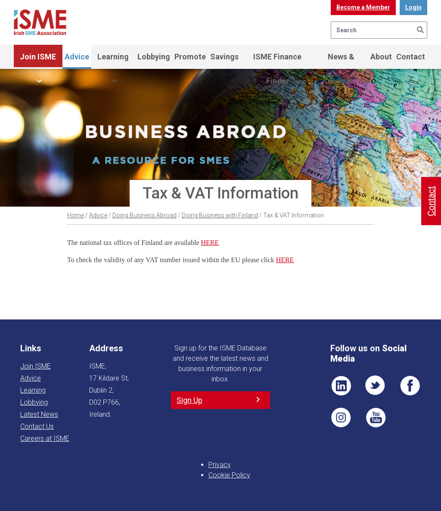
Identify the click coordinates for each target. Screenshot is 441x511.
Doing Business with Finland (220, 215)
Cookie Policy (229, 475)
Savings (224, 56)
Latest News (39, 414)
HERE (210, 242)
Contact (410, 56)
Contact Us (37, 426)
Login (413, 7)
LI (341, 385)
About (381, 56)
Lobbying (153, 56)
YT (375, 417)
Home (75, 215)
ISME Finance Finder (277, 60)
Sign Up (189, 400)
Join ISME (38, 60)
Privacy (219, 465)
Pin (341, 417)
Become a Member (363, 7)
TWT (375, 385)
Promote (190, 56)
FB (410, 385)
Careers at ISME (44, 438)
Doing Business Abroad (144, 215)
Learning (113, 60)
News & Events (341, 60)
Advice (77, 56)
